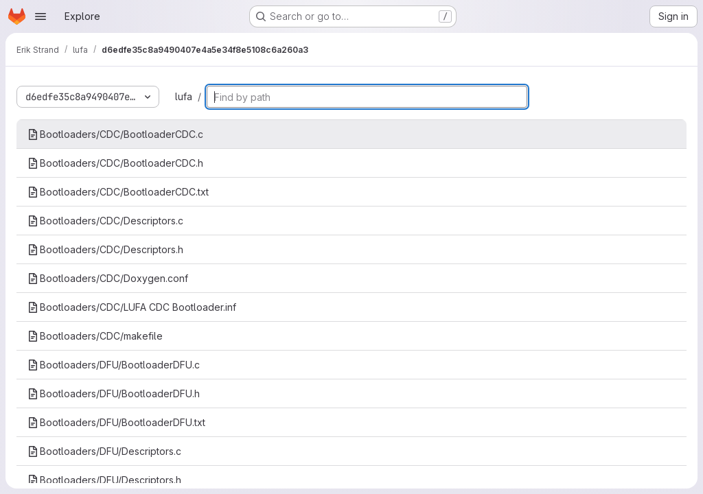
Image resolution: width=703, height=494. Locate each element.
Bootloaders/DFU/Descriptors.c (104, 451)
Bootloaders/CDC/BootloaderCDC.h (115, 163)
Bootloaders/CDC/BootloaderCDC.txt (118, 192)
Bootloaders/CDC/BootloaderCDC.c (115, 134)
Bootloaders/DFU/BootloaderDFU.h (113, 393)
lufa (183, 96)
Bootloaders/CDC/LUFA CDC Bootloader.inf (131, 307)
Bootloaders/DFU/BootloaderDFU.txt (116, 422)
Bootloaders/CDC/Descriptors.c (105, 220)
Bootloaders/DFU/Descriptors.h (104, 480)
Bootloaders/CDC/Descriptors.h (105, 249)
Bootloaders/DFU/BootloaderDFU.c (113, 364)
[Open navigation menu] (40, 16)
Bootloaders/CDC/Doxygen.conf (107, 278)
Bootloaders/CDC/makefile (95, 336)
